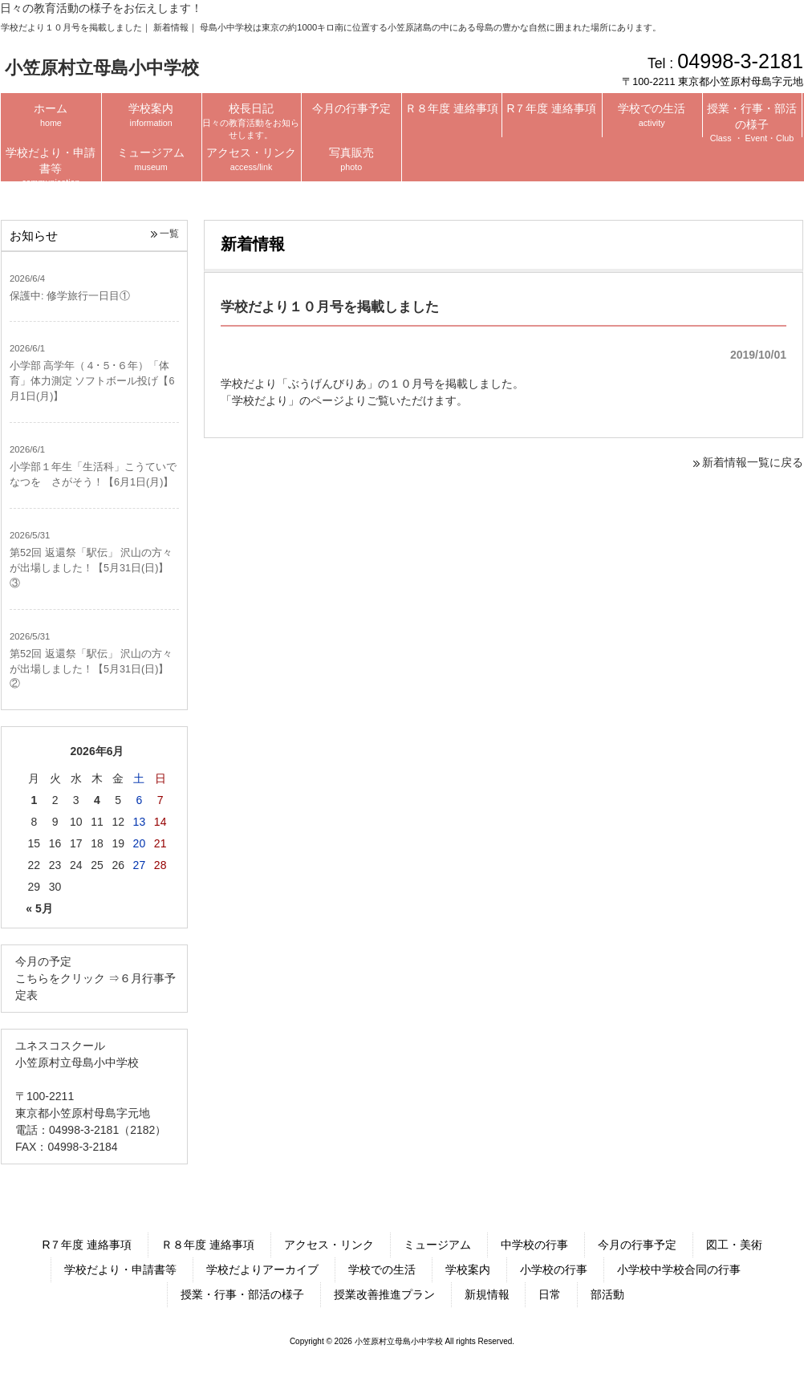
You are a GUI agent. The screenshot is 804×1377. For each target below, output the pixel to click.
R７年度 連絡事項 (87, 1244)
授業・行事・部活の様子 (242, 1294)
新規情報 (487, 1294)
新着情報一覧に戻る (752, 462)
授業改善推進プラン (384, 1294)
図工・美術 (734, 1244)
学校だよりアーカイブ (262, 1269)
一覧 (169, 233)
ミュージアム (437, 1244)
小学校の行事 (553, 1269)
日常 (549, 1294)
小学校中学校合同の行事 (679, 1269)
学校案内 (467, 1269)
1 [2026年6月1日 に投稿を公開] (33, 800)
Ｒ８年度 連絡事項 (207, 1244)
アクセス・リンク (329, 1244)
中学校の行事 (534, 1244)
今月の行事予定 (637, 1244)
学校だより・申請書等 (120, 1269)
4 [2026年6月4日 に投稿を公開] (97, 800)
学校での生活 (382, 1269)
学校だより (260, 400)
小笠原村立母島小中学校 (102, 68)
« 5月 (39, 908)
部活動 (607, 1294)
